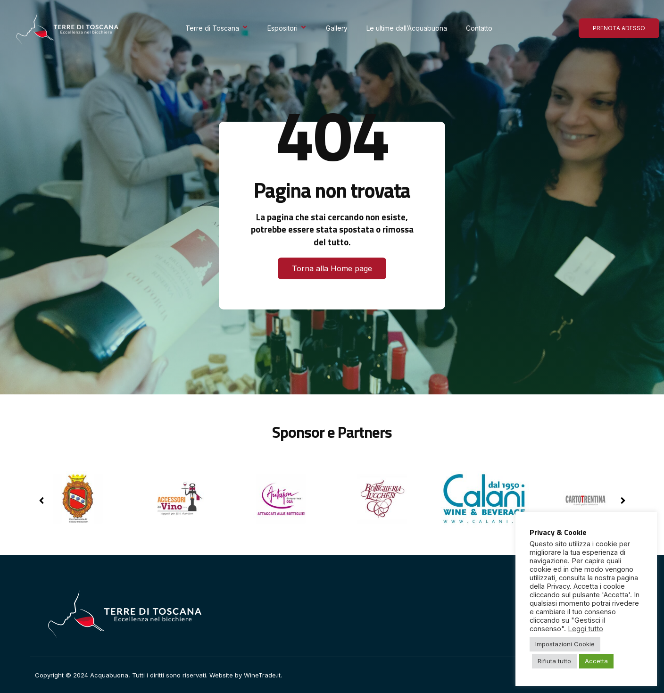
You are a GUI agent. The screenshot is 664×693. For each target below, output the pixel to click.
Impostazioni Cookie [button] (565, 644)
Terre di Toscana (217, 28)
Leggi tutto (585, 629)
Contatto (479, 28)
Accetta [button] (596, 661)
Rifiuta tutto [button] (554, 661)
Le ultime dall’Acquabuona (406, 28)
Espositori (287, 28)
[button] (622, 500)
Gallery (337, 28)
